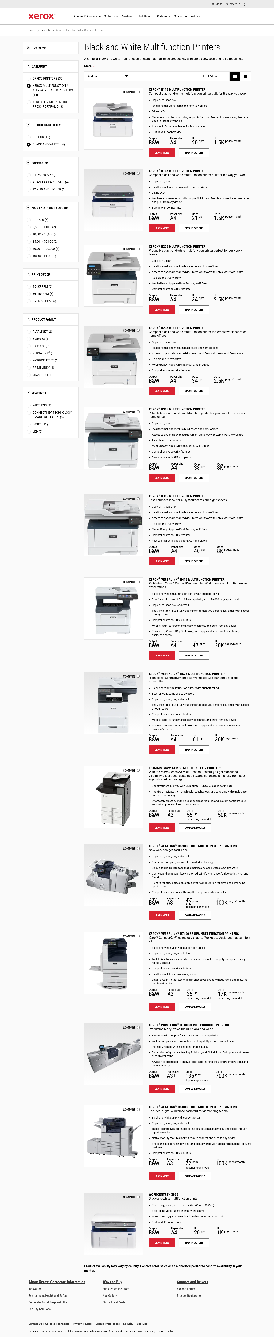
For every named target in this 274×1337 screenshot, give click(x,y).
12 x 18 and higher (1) (49, 189)
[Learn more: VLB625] (113, 703)
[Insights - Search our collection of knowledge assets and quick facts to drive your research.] (195, 16)
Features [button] (39, 393)
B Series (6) (41, 339)
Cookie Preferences (108, 1324)
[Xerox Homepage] (42, 16)
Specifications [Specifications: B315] (194, 561)
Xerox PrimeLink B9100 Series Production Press (189, 1025)
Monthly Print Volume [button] (50, 208)
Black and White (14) (49, 144)
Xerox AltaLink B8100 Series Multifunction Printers (193, 1107)
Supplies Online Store (116, 1289)
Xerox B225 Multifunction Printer (177, 246)
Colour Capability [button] (46, 125)
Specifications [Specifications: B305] (194, 477)
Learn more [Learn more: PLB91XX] (162, 1088)
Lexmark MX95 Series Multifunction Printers (185, 768)
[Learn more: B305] (113, 438)
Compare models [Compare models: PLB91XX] (195, 1088)
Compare (129, 92)
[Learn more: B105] (113, 200)
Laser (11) (40, 424)
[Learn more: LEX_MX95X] (113, 797)
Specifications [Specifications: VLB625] (194, 749)
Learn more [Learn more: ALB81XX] (162, 1176)
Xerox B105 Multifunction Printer (177, 171)
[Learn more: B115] (113, 119)
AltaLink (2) (42, 331)
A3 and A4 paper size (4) (51, 182)
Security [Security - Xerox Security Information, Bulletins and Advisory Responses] (128, 1324)
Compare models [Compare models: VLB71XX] (195, 1006)
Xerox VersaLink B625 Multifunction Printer (187, 674)
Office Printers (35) (48, 78)
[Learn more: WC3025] (113, 1224)
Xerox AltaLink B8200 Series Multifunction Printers (193, 846)
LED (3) (38, 431)
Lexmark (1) (42, 375)
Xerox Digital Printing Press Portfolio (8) (50, 104)
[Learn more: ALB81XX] (113, 1136)
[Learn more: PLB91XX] (113, 1054)
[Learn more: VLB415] (113, 608)
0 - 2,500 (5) (41, 220)
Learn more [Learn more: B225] (162, 309)
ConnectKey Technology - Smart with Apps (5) (53, 415)
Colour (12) (41, 137)
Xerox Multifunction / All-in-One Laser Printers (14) (53, 90)
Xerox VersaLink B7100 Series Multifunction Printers (194, 934)
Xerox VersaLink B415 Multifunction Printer (187, 579)
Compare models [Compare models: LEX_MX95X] (195, 827)
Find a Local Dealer (115, 1302)
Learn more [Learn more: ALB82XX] (162, 915)
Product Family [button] (44, 319)
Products (45, 30)
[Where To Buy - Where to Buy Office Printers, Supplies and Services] (235, 4)
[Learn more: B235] (113, 357)
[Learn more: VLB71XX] (113, 963)
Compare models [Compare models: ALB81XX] (195, 1176)
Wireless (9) (42, 405)
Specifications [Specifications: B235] (194, 390)
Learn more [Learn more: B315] (162, 561)
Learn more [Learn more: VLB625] (162, 749)
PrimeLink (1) (43, 367)
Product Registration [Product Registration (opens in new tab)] (189, 1296)
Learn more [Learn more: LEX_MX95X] (162, 827)
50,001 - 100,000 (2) (46, 249)
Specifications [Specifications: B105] (194, 228)
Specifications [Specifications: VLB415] (194, 655)
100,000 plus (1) (44, 256)
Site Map (142, 1324)
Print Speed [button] (41, 274)
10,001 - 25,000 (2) (45, 234)
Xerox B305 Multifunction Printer (177, 409)
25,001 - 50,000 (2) (45, 241)
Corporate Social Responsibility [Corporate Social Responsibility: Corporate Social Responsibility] (48, 1302)
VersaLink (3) (44, 353)
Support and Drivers (192, 1282)
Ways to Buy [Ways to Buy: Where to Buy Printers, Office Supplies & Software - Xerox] (112, 1282)
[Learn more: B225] (113, 276)
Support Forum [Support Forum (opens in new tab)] (186, 1289)
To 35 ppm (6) (43, 286)
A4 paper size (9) (45, 175)
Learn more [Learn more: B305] (162, 477)
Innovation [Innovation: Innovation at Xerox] (35, 1289)
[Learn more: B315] (113, 525)
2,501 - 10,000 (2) (44, 227)
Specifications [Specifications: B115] (194, 152)
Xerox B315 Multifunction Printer (177, 496)
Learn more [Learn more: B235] (162, 390)
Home (32, 30)
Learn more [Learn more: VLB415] (162, 655)
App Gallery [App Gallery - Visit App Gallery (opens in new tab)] (110, 1296)
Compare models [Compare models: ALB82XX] (195, 915)
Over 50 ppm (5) (44, 301)
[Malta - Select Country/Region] (217, 4)
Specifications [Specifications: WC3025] (194, 1242)
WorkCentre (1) (46, 360)
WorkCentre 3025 (163, 1195)
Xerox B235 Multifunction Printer (177, 328)
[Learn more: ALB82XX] (113, 875)
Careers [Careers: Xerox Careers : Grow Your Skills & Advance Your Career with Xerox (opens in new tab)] (50, 1324)
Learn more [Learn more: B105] (162, 228)
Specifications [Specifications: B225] (194, 309)
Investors (63, 1324)
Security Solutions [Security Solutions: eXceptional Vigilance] (40, 1309)
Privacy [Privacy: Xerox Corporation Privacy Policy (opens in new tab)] (77, 1324)
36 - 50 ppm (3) (43, 294)
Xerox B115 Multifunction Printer (177, 89)
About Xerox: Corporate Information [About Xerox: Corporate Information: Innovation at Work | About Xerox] (57, 1282)
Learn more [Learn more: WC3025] (162, 1242)
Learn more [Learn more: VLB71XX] (162, 1006)
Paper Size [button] (40, 163)
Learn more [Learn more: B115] (162, 152)
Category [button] (39, 66)
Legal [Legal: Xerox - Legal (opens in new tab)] (88, 1324)
